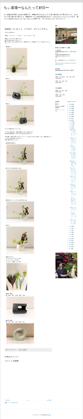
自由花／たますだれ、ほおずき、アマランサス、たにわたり (73, 141)
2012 (70, 248)
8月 (71, 226)
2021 (70, 114)
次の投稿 (7, 400)
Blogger (49, 415)
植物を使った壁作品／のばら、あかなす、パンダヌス (73, 163)
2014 (70, 244)
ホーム (28, 400)
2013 (70, 246)
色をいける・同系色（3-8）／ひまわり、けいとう (73, 187)
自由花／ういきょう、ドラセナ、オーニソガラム (73, 194)
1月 (71, 236)
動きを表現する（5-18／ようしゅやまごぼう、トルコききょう (73, 156)
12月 (71, 122)
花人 (58, 104)
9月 (71, 128)
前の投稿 (49, 400)
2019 (70, 118)
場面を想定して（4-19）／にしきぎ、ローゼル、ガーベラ (73, 132)
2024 (70, 108)
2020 (70, 116)
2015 (70, 242)
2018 (70, 120)
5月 (71, 230)
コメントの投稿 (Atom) (12, 402)
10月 (71, 126)
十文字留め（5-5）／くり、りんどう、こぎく (73, 216)
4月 (71, 232)
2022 (70, 112)
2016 (70, 240)
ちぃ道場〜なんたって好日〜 (26, 7)
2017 (70, 238)
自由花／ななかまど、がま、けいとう (73, 209)
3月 (71, 234)
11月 (71, 124)
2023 (70, 110)
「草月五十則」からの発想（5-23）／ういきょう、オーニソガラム (73, 202)
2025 (70, 106)
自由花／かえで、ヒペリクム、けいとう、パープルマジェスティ (73, 179)
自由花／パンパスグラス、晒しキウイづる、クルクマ (73, 148)
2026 (70, 104)
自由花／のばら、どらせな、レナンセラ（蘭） (73, 221)
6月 (71, 228)
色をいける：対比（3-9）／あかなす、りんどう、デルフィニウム (73, 171)
